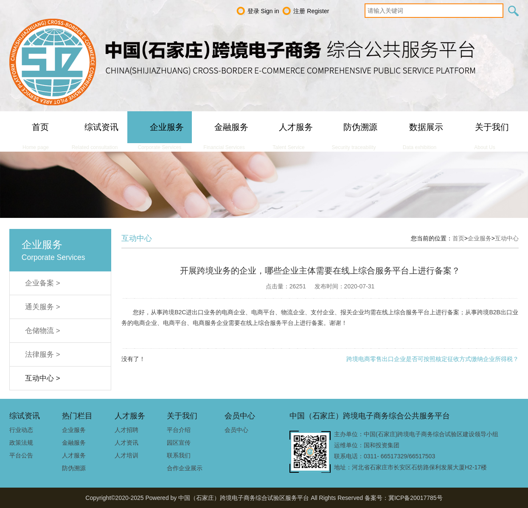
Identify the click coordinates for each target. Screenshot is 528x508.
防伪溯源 (74, 468)
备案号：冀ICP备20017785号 (404, 497)
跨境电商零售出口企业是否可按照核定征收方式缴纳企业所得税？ (432, 359)
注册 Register (311, 11)
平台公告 (21, 455)
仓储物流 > (42, 331)
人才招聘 (126, 429)
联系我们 (179, 455)
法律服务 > (42, 354)
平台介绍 (179, 429)
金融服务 (74, 442)
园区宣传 (179, 442)
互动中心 (507, 238)
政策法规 (21, 442)
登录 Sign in (263, 11)
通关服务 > (42, 307)
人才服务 (74, 455)
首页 (458, 238)
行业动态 (21, 429)
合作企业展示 (184, 468)
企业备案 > (42, 283)
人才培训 (126, 455)
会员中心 (236, 429)
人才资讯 (126, 442)
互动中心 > (42, 378)
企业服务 (479, 238)
